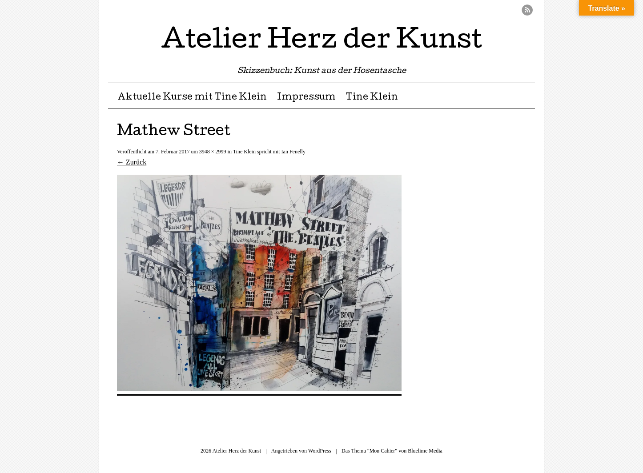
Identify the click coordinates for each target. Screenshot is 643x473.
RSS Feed (527, 10)
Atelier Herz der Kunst (321, 41)
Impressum (306, 97)
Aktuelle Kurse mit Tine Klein (192, 97)
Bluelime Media (425, 451)
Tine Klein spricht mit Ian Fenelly (269, 151)
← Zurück (131, 162)
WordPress (319, 451)
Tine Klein (372, 97)
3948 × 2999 (212, 151)
